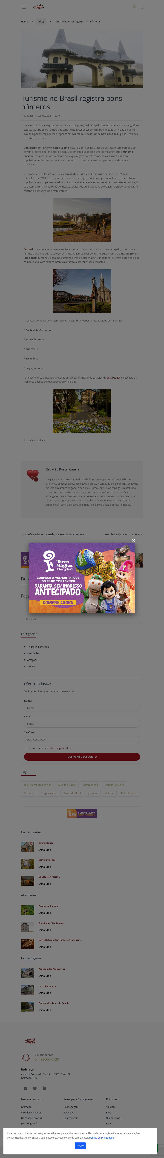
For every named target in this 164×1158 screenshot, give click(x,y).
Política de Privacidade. (101, 1137)
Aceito (80, 1145)
